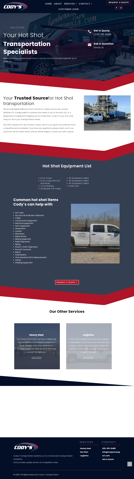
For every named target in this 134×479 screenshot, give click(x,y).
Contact (85, 4)
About (58, 4)
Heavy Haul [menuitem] (85, 448)
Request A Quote (119, 2)
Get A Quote (108, 459)
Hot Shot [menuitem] (84, 452)
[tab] (92, 258)
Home (48, 4)
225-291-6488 (109, 448)
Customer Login (69, 9)
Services (70, 4)
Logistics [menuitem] (84, 455)
